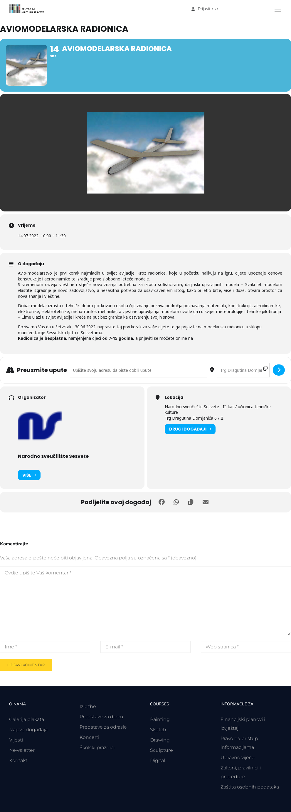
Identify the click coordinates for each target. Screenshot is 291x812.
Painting (160, 719)
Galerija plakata (26, 719)
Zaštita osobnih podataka (250, 787)
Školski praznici (97, 747)
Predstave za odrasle (103, 727)
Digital (157, 760)
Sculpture (161, 750)
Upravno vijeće (238, 757)
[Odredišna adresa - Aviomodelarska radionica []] (243, 370)
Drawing (160, 740)
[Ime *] (45, 647)
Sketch (158, 729)
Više (29, 475)
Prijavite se (208, 8)
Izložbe (88, 706)
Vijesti (16, 740)
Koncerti (89, 737)
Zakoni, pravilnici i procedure (241, 772)
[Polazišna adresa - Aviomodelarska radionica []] (138, 370)
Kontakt (18, 760)
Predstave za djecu (101, 716)
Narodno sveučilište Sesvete (53, 456)
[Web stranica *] (246, 647)
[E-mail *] (145, 647)
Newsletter (22, 750)
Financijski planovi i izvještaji (243, 724)
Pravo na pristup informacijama (239, 743)
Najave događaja (28, 729)
